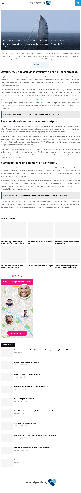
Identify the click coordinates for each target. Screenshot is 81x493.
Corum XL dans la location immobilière (27, 374)
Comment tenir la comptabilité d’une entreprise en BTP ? (32, 386)
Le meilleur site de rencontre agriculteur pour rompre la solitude (35, 411)
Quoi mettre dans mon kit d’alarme (25, 423)
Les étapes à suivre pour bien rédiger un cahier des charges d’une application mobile (41, 350)
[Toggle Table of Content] (44, 65)
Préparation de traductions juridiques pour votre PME (32, 447)
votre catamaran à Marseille (33, 100)
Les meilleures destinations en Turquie (40, 266)
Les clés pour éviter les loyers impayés (26, 362)
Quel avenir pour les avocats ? (24, 399)
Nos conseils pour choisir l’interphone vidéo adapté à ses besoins (35, 435)
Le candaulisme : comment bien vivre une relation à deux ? (33, 460)
